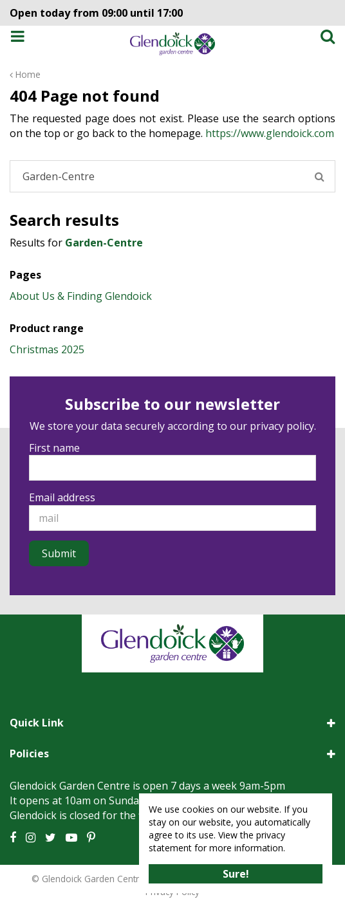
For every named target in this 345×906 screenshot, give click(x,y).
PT (91, 838)
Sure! (236, 874)
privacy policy (282, 426)
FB (13, 838)
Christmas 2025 (47, 349)
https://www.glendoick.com (269, 133)
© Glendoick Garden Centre (88, 879)
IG (30, 838)
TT (50, 838)
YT (71, 838)
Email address (62, 497)
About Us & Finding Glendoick (81, 296)
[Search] (172, 176)
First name (54, 448)
